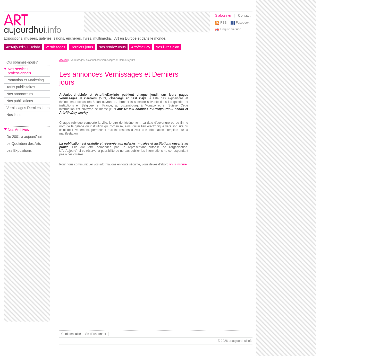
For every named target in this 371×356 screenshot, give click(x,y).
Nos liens (13, 115)
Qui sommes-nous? (22, 62)
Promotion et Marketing (25, 80)
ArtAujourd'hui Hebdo (23, 47)
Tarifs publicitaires (20, 87)
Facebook (242, 22)
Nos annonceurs (19, 94)
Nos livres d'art (167, 47)
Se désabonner (95, 334)
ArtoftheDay (140, 47)
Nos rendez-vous (112, 47)
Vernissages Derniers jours (27, 108)
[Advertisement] (147, 22)
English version (230, 29)
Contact (244, 15)
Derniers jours (82, 47)
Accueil (63, 60)
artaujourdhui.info (240, 341)
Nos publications (19, 101)
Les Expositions (19, 150)
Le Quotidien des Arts (23, 143)
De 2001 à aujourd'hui (24, 137)
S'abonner (223, 15)
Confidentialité (71, 334)
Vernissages (55, 47)
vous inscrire (178, 164)
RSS (223, 22)
